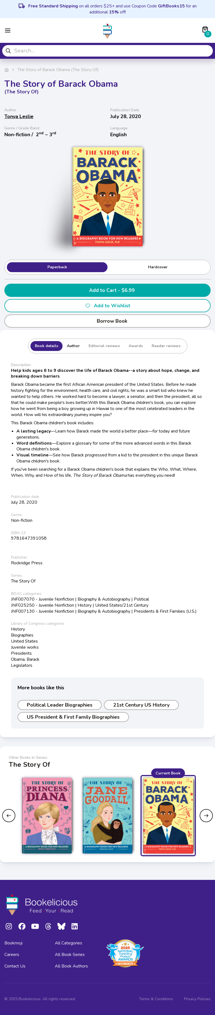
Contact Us (15, 966)
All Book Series (70, 955)
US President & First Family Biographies (73, 717)
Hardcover (158, 267)
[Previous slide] (8, 815)
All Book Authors (71, 966)
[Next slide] (206, 815)
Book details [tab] (46, 345)
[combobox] (107, 51)
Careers (11, 955)
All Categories (68, 943)
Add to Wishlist (107, 305)
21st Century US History (141, 705)
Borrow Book (107, 321)
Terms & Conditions (156, 999)
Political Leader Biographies (59, 705)
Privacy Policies (197, 999)
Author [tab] (73, 345)
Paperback (57, 267)
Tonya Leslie (18, 116)
